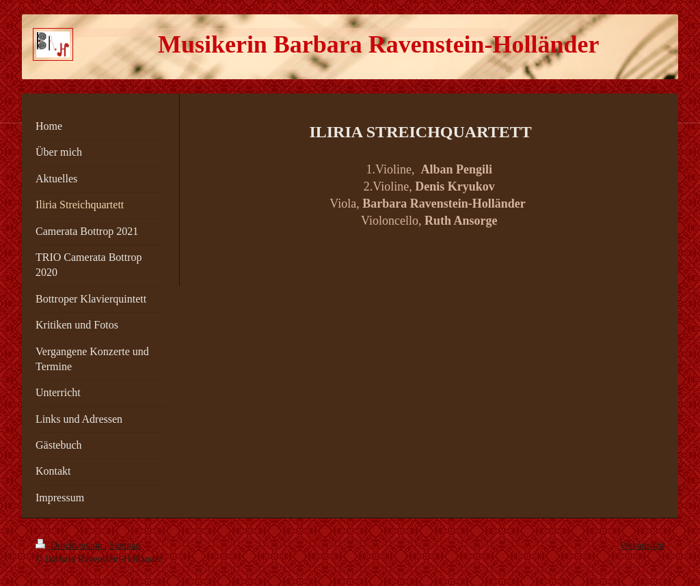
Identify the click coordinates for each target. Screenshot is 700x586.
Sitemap (125, 545)
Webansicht (642, 545)
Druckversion (70, 545)
